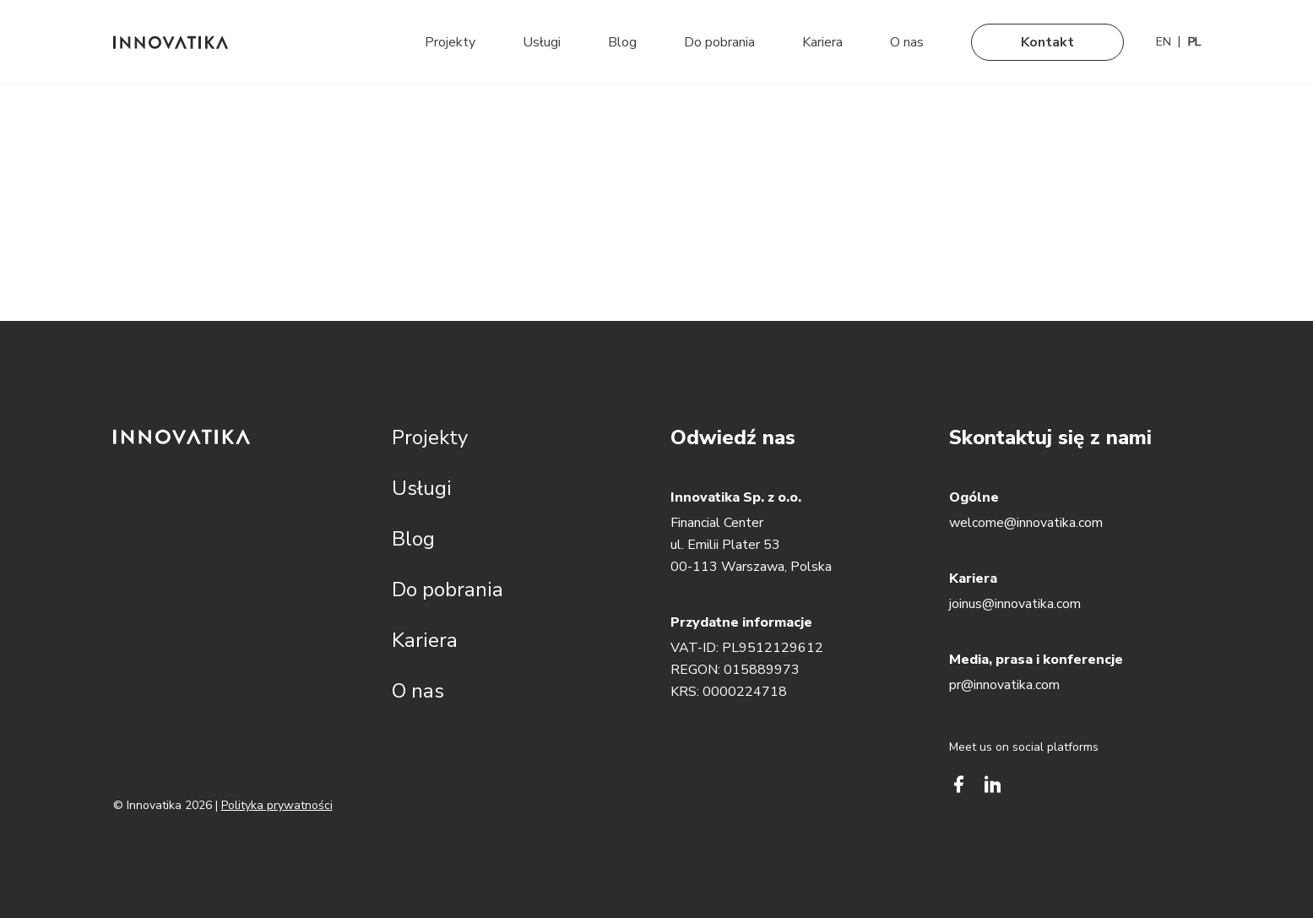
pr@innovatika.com (1004, 685)
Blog (622, 42)
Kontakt (1047, 42)
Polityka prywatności (277, 805)
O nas (907, 42)
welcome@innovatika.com (1026, 522)
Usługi (542, 42)
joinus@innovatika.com (1015, 604)
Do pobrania (719, 42)
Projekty (450, 42)
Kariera (822, 42)
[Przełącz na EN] (1163, 42)
